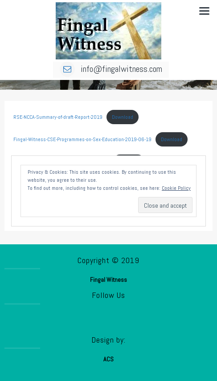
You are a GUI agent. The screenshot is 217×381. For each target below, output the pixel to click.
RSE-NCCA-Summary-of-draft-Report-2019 (57, 117)
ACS (108, 359)
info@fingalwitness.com (111, 69)
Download (122, 117)
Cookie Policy (176, 188)
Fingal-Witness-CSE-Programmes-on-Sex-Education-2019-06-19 (82, 139)
